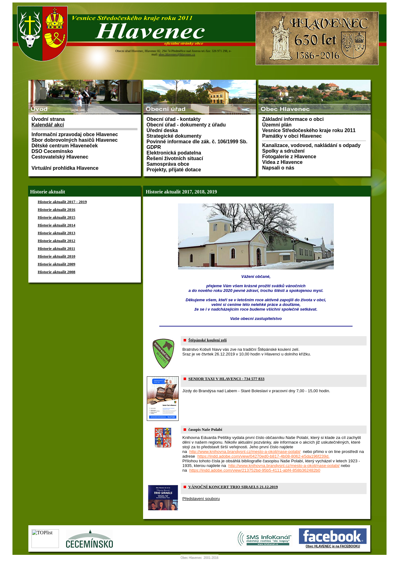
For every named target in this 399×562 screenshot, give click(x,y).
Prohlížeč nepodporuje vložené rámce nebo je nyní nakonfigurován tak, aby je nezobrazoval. (199, 39)
